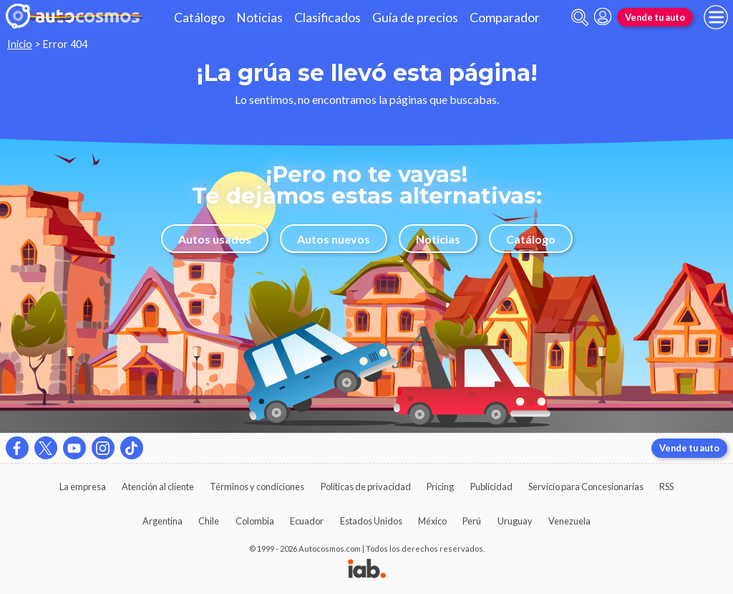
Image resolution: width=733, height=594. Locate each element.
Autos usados (214, 239)
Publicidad (491, 486)
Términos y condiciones (257, 486)
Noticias (259, 17)
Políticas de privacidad (366, 486)
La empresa (82, 486)
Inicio (19, 44)
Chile (208, 521)
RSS (666, 486)
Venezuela (569, 521)
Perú (471, 521)
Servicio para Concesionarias (586, 486)
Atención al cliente (158, 486)
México (432, 521)
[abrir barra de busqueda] (579, 17)
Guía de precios (415, 17)
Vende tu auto (655, 17)
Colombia (255, 521)
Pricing (440, 486)
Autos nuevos (333, 239)
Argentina (162, 521)
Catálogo (199, 17)
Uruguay (515, 521)
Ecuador (307, 521)
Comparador (505, 17)
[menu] (716, 17)
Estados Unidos (371, 521)
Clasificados (327, 17)
